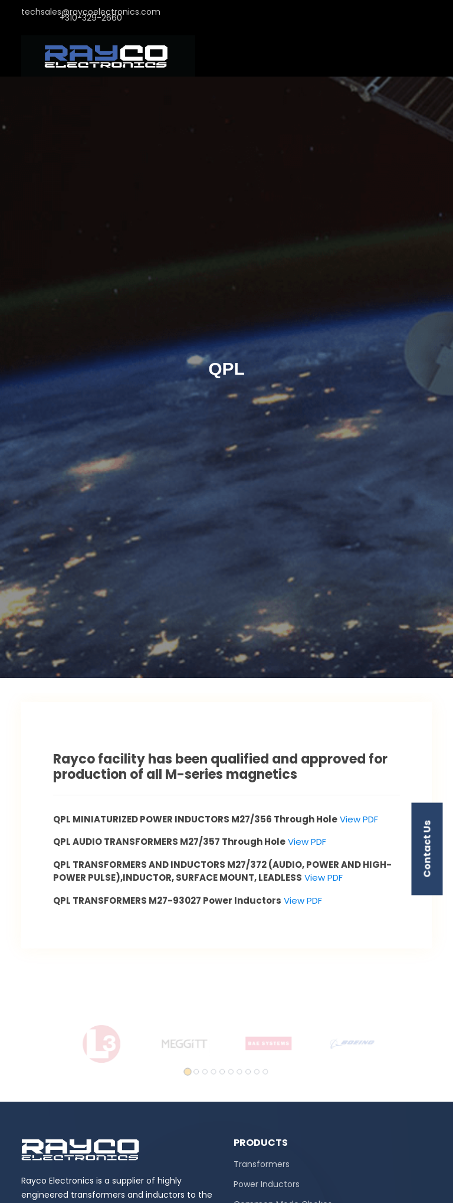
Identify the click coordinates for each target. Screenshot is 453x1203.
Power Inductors (267, 1184)
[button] (192, 1068)
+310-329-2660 (91, 21)
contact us (427, 849)
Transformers (262, 1164)
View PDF (357, 819)
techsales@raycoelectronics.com (90, 15)
